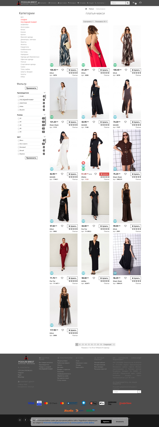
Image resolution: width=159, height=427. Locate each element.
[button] (134, 3)
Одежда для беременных (30, 57)
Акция (90, 3)
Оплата (52, 3)
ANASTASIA (23, 103)
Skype (19, 375)
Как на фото (23, 144)
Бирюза (22, 154)
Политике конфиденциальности (56, 423)
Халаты (23, 74)
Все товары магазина (46, 362)
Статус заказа (61, 380)
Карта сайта (80, 367)
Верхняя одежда (27, 37)
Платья (23, 62)
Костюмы (24, 52)
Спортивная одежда (28, 64)
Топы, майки (25, 69)
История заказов (99, 365)
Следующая (107, 344)
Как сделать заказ (63, 378)
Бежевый (23, 147)
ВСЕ (22, 17)
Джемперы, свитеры (28, 39)
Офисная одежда (27, 59)
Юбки (23, 77)
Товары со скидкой (45, 367)
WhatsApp (21, 377)
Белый (22, 150)
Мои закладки (98, 367)
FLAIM (21, 96)
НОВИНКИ (24, 25)
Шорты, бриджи (26, 72)
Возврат (72, 3)
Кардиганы (25, 47)
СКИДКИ (24, 20)
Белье (23, 30)
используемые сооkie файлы (82, 423)
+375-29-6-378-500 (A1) (25, 370)
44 (20, 122)
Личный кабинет (99, 362)
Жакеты (23, 42)
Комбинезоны (26, 49)
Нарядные (24, 54)
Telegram (21, 373)
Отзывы (81, 3)
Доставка (62, 3)
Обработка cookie (62, 376)
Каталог (42, 3)
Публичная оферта (63, 363)
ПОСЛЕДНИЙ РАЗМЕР (29, 22)
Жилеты (24, 44)
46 (20, 125)
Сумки (23, 67)
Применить (31, 88)
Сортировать (88, 21)
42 (20, 118)
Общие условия (62, 361)
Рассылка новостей (100, 369)
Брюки (23, 34)
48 (20, 128)
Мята (21, 140)
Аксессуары (25, 27)
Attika (21, 106)
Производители (44, 365)
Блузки (23, 32)
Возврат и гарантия (63, 369)
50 (20, 132)
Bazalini (22, 110)
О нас (77, 361)
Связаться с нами (81, 363)
